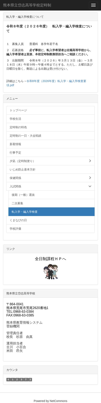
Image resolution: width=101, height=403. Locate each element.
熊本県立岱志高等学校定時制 (27, 5)
